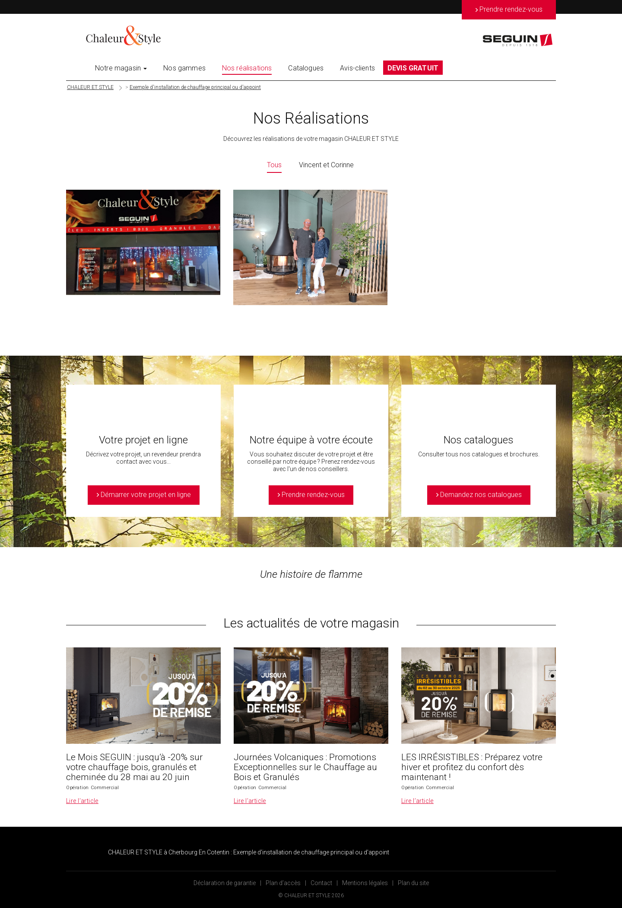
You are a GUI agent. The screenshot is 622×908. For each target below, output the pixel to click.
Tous (274, 165)
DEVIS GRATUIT (412, 68)
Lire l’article (82, 800)
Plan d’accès (283, 882)
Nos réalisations (247, 68)
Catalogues (306, 68)
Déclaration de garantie (225, 882)
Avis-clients (357, 68)
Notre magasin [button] (121, 68)
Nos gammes (184, 68)
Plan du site (413, 882)
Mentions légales (365, 882)
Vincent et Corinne (326, 165)
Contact (321, 882)
